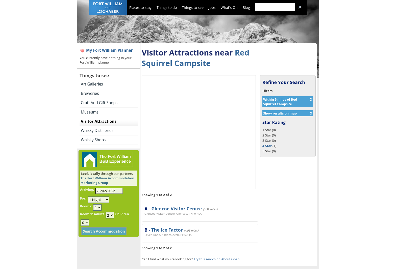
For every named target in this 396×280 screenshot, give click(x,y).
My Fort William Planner (109, 50)
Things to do (167, 7)
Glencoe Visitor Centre (176, 209)
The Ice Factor (167, 230)
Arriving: (87, 189)
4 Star (267, 146)
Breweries (90, 93)
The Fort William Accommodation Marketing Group (107, 180)
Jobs (212, 7)
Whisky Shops (93, 140)
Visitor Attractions (98, 121)
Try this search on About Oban (216, 259)
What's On (229, 7)
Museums (89, 112)
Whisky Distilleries (97, 130)
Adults (99, 214)
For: (83, 198)
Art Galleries (92, 84)
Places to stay (140, 7)
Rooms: (86, 206)
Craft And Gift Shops (99, 102)
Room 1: (86, 214)
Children (122, 214)
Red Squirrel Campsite (195, 57)
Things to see (193, 7)
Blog (246, 7)
